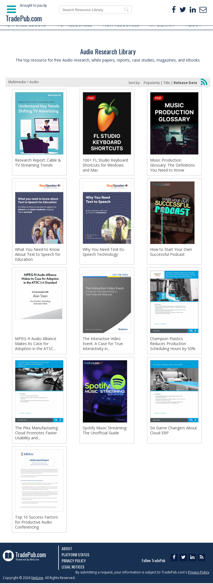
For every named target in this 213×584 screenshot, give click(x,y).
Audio (34, 82)
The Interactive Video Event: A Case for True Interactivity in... (103, 344)
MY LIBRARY (162, 25)
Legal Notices (73, 567)
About (67, 549)
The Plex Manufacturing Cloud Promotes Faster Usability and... (36, 434)
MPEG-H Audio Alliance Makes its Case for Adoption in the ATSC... (35, 344)
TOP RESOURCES (74, 25)
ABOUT (194, 25)
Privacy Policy (74, 561)
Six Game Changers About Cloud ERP (173, 432)
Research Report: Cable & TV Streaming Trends (38, 163)
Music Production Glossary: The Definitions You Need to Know (172, 165)
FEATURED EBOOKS (25, 25)
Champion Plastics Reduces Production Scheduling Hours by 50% (172, 344)
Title (166, 82)
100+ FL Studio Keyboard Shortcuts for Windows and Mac (105, 165)
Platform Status (75, 555)
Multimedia (17, 82)
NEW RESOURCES (121, 25)
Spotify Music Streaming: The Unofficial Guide (105, 432)
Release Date (185, 82)
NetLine (37, 578)
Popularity (152, 82)
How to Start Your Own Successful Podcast (171, 252)
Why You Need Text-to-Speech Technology (104, 252)
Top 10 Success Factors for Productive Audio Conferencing (36, 524)
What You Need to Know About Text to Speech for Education (37, 255)
